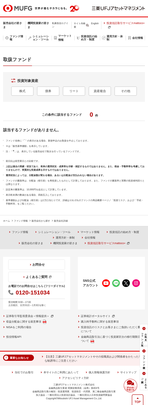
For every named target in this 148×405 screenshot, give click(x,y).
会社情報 (90, 237)
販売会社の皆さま (32, 243)
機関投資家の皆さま (65, 243)
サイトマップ (128, 372)
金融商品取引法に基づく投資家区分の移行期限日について (112, 339)
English (95, 23)
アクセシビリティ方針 (75, 377)
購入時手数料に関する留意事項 (100, 321)
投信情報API (13, 336)
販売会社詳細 (61, 221)
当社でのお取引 (24, 372)
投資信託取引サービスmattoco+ (126, 25)
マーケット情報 (90, 232)
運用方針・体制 (65, 237)
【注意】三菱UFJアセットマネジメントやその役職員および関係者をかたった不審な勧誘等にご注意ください (94, 358)
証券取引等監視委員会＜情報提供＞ (29, 316)
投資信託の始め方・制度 (124, 232)
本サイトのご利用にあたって (61, 372)
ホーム (6, 221)
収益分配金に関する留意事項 (26, 322)
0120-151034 (33, 292)
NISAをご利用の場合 (18, 327)
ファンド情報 (21, 221)
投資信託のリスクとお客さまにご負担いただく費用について (112, 329)
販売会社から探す (41, 221)
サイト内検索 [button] (79, 25)
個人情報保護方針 (99, 372)
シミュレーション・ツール (54, 232)
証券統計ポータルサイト (98, 316)
